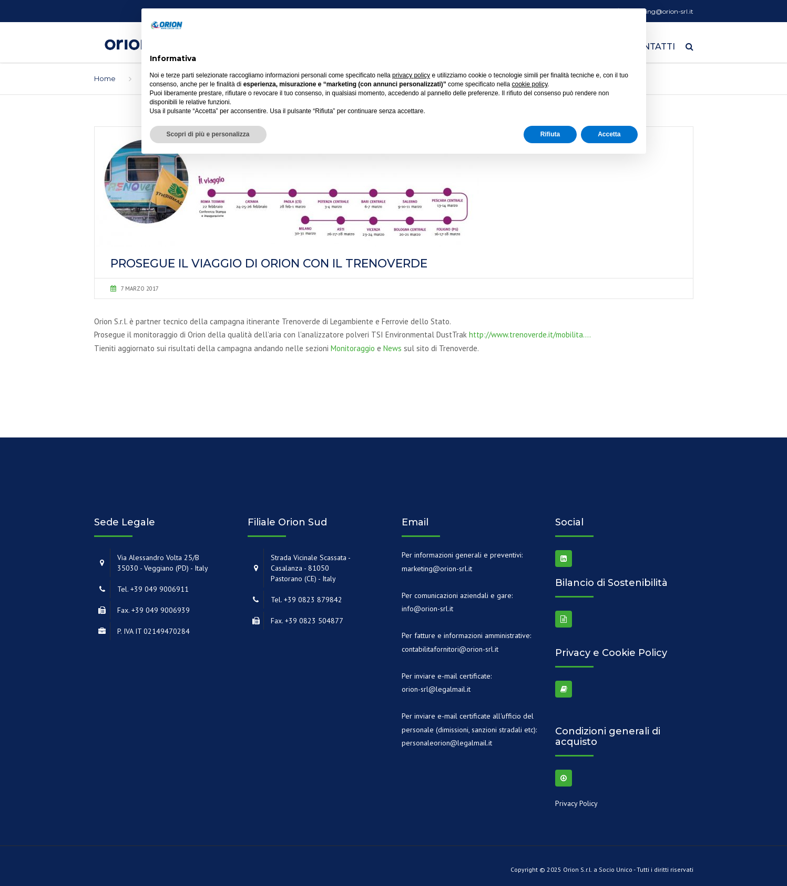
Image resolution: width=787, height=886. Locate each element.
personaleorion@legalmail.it (447, 739)
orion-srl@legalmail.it (436, 685)
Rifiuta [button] (550, 134)
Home (105, 75)
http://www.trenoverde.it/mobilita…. (530, 331)
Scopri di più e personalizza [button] (208, 134)
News (392, 345)
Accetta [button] (609, 134)
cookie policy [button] (529, 84)
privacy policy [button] (411, 75)
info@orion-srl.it (427, 605)
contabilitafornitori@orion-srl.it (450, 645)
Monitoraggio (353, 345)
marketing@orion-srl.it (437, 565)
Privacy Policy (576, 800)
